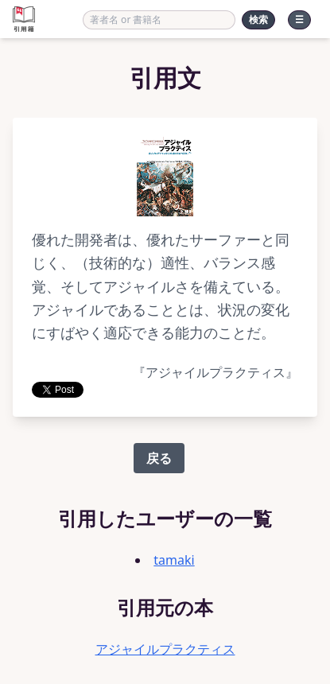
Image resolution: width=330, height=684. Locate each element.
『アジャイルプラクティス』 (215, 373)
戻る (159, 458)
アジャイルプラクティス (165, 649)
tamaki (173, 560)
